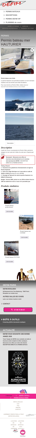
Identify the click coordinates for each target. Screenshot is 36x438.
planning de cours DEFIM (16, 173)
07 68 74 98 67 (19, 310)
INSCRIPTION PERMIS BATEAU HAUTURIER (13, 87)
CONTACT (18, 409)
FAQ (18, 405)
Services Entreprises (10, 28)
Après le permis (13, 26)
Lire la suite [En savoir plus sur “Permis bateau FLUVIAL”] (9, 261)
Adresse (25, 26)
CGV (18, 404)
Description (10, 143)
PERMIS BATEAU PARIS (21, 398)
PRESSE (18, 407)
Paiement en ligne (27, 28)
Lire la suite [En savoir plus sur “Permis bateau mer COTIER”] (24, 237)
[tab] (10, 143)
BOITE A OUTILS (24, 395)
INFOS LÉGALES (18, 402)
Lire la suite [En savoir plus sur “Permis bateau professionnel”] (9, 211)
